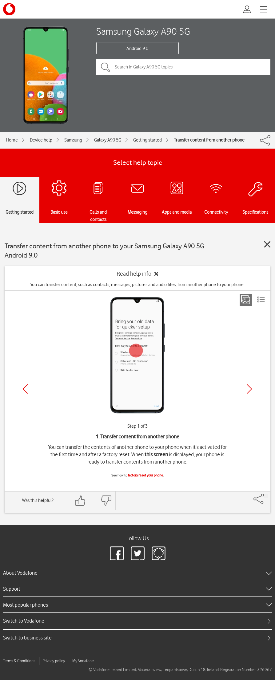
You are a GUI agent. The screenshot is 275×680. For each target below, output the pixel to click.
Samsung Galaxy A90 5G (143, 31)
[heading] (137, 573)
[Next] (249, 389)
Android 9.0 (137, 48)
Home (12, 140)
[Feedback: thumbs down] (106, 500)
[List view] (261, 300)
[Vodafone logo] (9, 9)
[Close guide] (267, 244)
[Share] (266, 496)
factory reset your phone (145, 475)
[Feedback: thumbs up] (80, 500)
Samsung (73, 140)
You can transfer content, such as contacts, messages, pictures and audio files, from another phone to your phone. (137, 284)
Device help (41, 140)
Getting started (147, 140)
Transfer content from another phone (209, 140)
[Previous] (25, 389)
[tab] (137, 620)
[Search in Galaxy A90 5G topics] (183, 67)
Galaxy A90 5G (107, 140)
